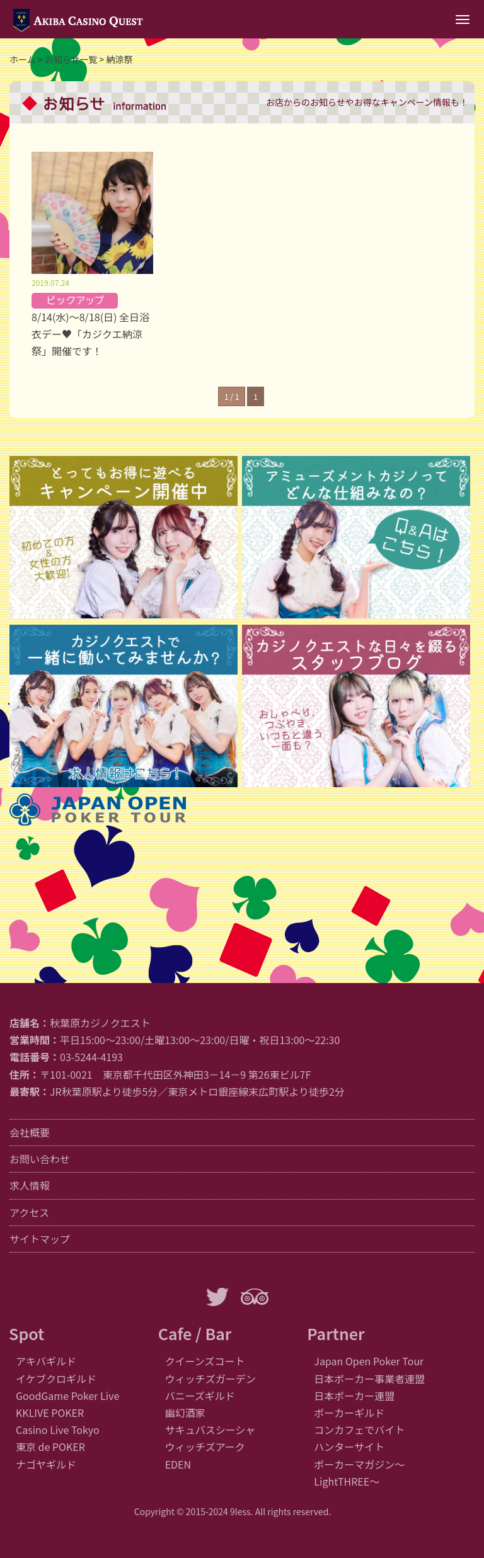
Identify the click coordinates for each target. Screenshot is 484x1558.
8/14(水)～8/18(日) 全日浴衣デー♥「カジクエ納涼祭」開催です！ (90, 333)
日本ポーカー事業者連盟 (369, 1378)
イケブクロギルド (56, 1378)
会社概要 (29, 1132)
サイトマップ (39, 1238)
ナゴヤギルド (46, 1464)
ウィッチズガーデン (210, 1378)
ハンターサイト (349, 1446)
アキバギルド (46, 1360)
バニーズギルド (200, 1395)
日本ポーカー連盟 (354, 1395)
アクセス (29, 1212)
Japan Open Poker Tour (369, 1360)
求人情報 (29, 1185)
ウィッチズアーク (205, 1446)
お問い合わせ (39, 1158)
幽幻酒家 (185, 1412)
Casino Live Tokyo (58, 1429)
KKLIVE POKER (50, 1412)
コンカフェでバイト (359, 1429)
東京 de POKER (50, 1446)
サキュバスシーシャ (210, 1429)
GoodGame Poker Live (67, 1395)
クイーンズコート (205, 1360)
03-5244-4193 (91, 1056)
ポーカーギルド (349, 1412)
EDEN (178, 1464)
